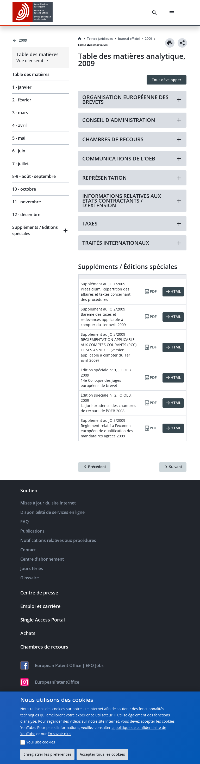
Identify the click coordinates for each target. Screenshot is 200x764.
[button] (40, 230)
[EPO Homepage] (32, 12)
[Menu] (173, 12)
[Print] (169, 43)
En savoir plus (59, 733)
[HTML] (173, 291)
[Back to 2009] (40, 40)
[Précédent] (94, 467)
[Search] (155, 12)
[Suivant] (172, 467)
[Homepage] (80, 39)
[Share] (182, 43)
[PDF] (150, 291)
